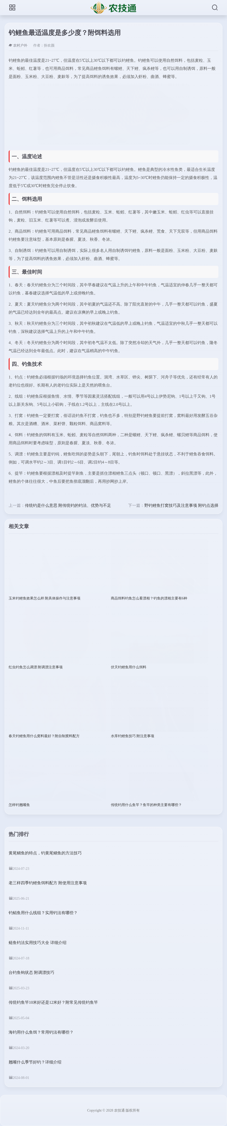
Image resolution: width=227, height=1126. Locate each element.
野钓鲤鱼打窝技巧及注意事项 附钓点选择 (181, 505)
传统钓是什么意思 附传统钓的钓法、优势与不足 (68, 505)
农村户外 (18, 45)
